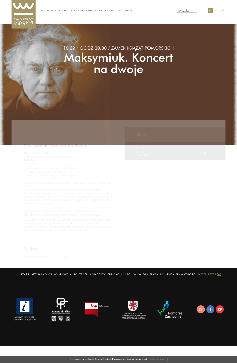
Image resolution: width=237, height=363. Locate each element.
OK (168, 357)
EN (222, 10)
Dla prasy (150, 291)
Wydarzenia (48, 10)
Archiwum (133, 291)
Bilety (98, 10)
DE (216, 10)
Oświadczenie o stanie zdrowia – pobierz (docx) (49, 240)
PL (210, 10)
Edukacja (115, 291)
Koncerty (98, 291)
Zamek (62, 10)
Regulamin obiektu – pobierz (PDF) (43, 259)
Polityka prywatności (178, 291)
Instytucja (125, 10)
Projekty (110, 10)
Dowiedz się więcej (150, 357)
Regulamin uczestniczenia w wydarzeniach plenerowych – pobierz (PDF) (63, 245)
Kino (74, 291)
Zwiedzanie (76, 10)
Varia (89, 10)
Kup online (145, 171)
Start (25, 291)
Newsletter (207, 291)
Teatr (83, 291)
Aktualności (41, 291)
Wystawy (61, 291)
